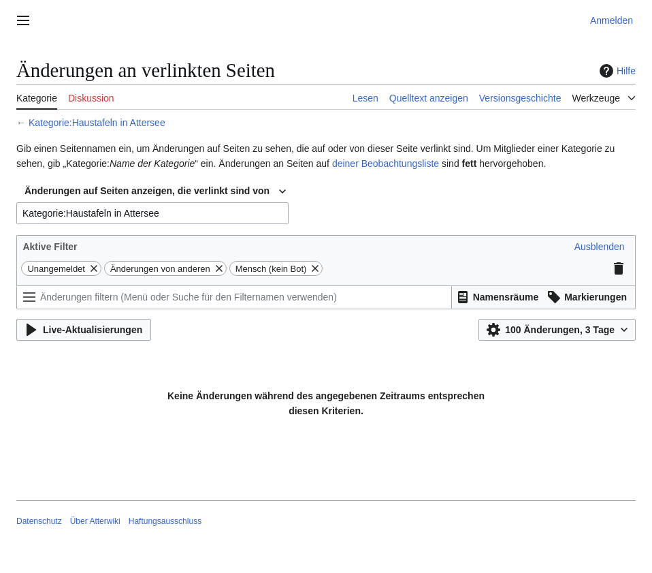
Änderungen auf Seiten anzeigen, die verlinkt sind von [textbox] (147, 190)
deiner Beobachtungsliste (385, 163)
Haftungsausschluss (165, 521)
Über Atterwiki (95, 521)
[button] (600, 247)
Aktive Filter (49, 246)
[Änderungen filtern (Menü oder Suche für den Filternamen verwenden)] (234, 297)
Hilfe (616, 71)
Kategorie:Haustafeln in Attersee (97, 122)
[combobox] (155, 191)
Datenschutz (39, 521)
